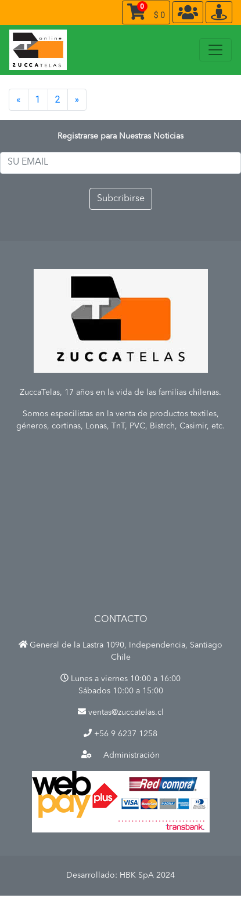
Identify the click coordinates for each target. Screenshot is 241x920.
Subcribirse (121, 198)
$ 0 (146, 10)
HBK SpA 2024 (147, 875)
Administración (120, 755)
